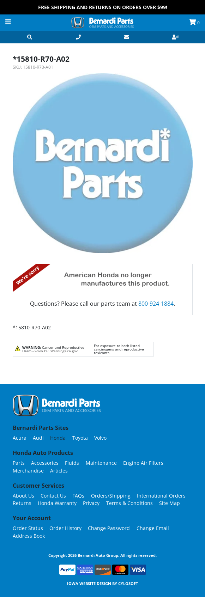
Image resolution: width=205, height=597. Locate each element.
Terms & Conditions (129, 503)
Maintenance (101, 462)
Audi (38, 437)
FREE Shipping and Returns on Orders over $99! (102, 7)
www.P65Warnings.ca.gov (56, 350)
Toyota (80, 437)
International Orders (161, 495)
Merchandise (28, 470)
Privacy (91, 503)
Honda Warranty (57, 503)
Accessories (45, 462)
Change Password (109, 528)
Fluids (72, 462)
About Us (23, 495)
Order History (65, 528)
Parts (19, 462)
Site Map (169, 503)
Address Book (29, 535)
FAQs (78, 495)
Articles (59, 470)
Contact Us (53, 495)
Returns (22, 503)
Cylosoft (128, 583)
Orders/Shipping (111, 495)
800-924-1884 (156, 303)
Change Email (153, 528)
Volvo (100, 437)
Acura (19, 437)
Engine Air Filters (143, 462)
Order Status (28, 528)
